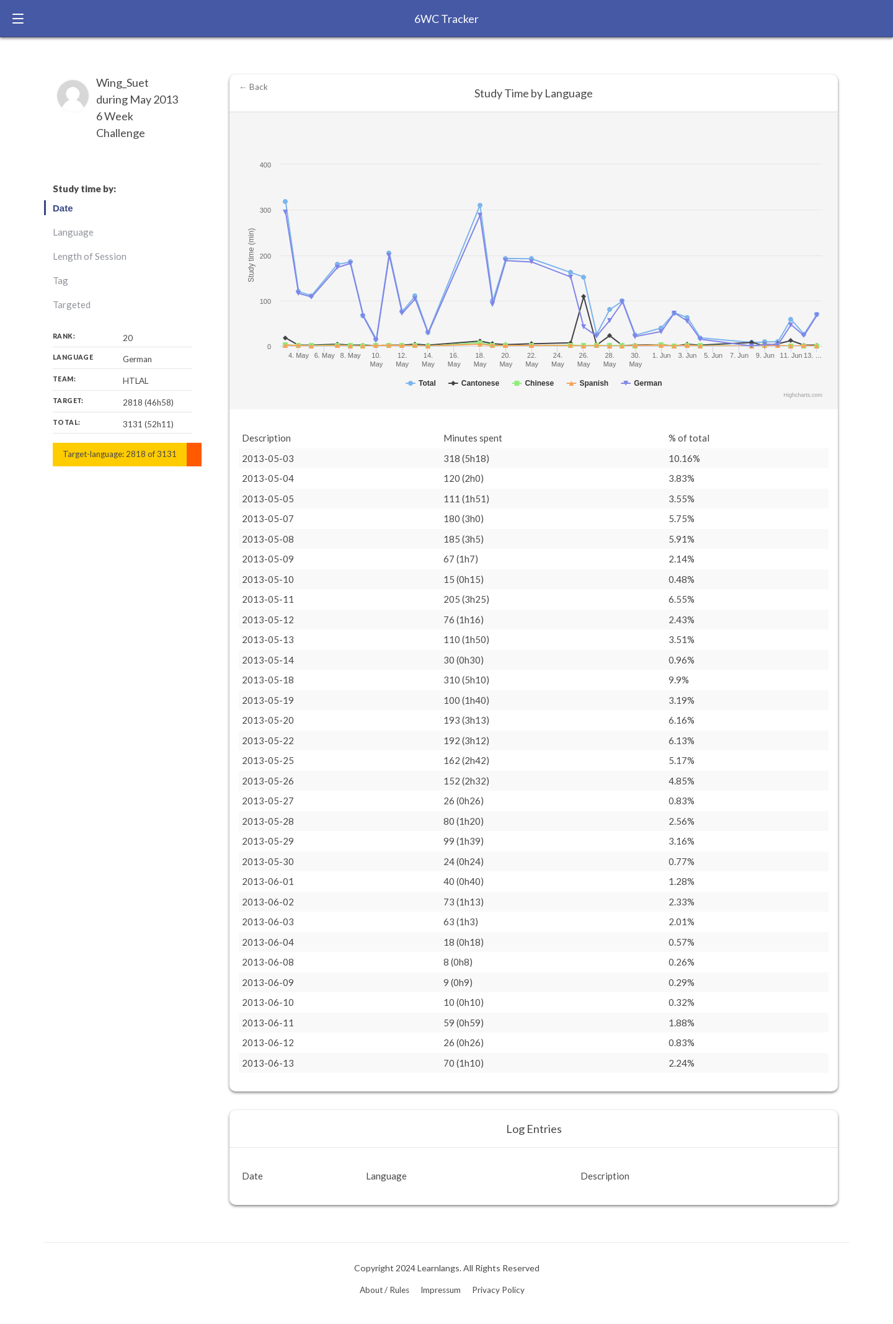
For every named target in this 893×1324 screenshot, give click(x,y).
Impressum (440, 1290)
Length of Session (90, 256)
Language (73, 232)
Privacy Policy (498, 1290)
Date (63, 208)
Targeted (72, 304)
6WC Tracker (446, 18)
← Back (253, 87)
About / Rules (384, 1290)
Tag (60, 280)
